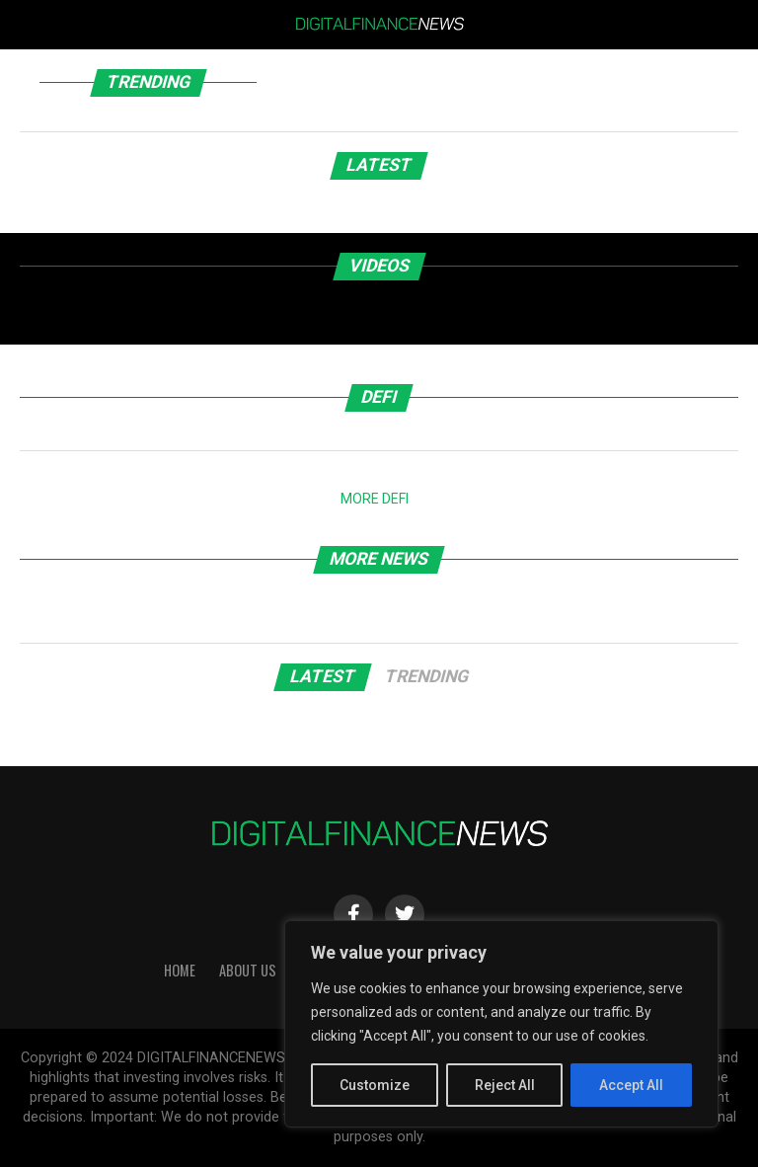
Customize (375, 1085)
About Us (247, 970)
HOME (179, 970)
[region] (501, 1024)
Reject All (505, 1085)
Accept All (631, 1085)
